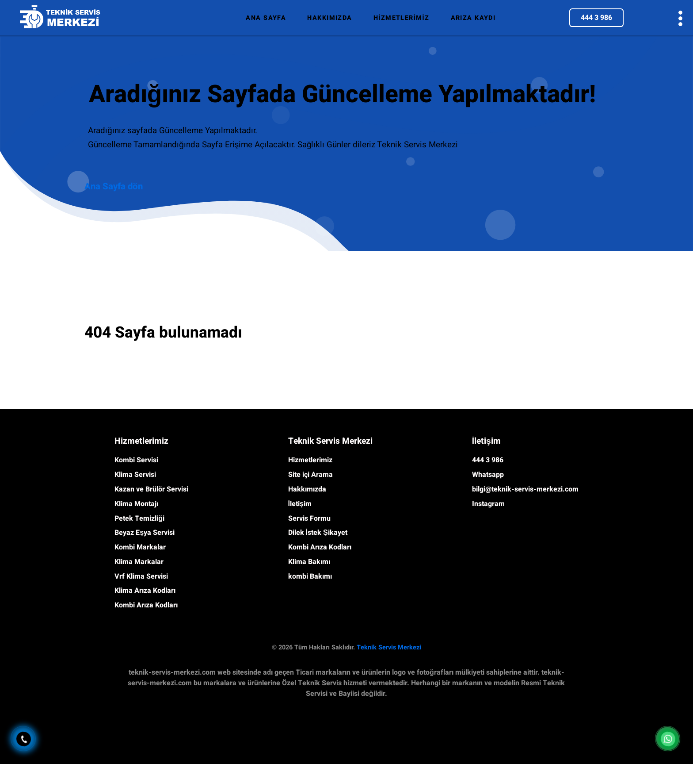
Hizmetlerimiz (310, 460)
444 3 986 (596, 17)
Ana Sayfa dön (113, 186)
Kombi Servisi (136, 460)
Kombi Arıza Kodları (146, 605)
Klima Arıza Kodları (144, 590)
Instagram (488, 504)
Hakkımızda (307, 489)
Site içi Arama (310, 474)
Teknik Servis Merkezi (389, 647)
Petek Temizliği (139, 518)
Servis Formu (309, 518)
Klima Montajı (136, 504)
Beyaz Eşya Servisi (144, 532)
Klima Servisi (135, 474)
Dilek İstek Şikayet (317, 532)
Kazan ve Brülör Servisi (151, 489)
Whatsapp (488, 474)
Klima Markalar (139, 562)
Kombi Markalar (140, 547)
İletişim (300, 504)
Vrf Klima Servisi (141, 576)
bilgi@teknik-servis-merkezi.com (525, 489)
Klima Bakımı (309, 562)
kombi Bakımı (310, 576)
